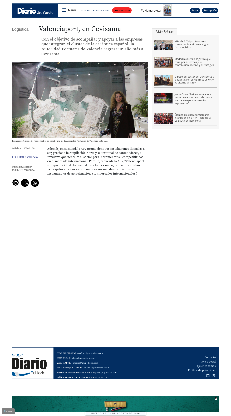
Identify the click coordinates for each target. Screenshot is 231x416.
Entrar (195, 10)
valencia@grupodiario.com (97, 368)
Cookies (8, 411)
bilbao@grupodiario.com (83, 358)
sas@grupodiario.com (106, 372)
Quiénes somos (206, 366)
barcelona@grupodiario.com (90, 353)
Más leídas (165, 32)
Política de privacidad (202, 370)
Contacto (210, 357)
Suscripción (210, 10)
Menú (72, 10)
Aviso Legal (208, 361)
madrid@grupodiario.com (85, 363)
